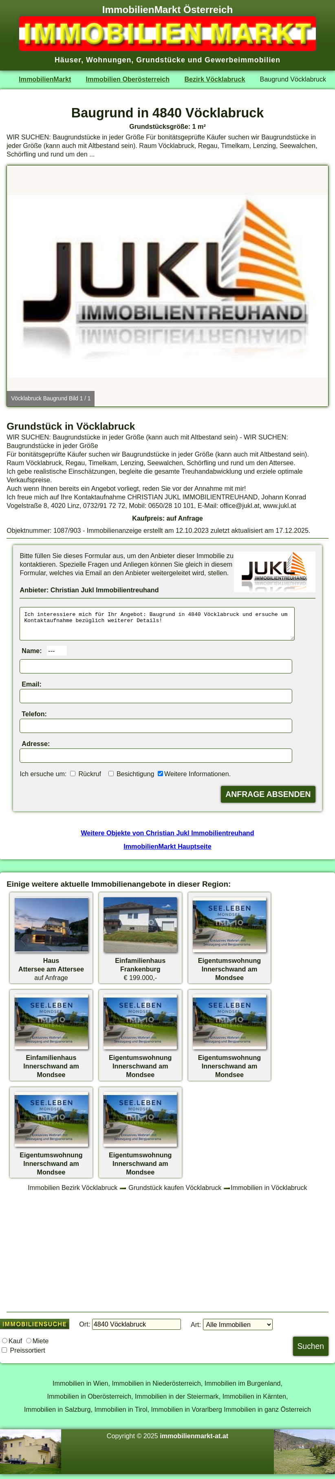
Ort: (84, 1329)
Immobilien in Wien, (81, 1388)
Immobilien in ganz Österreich (267, 1414)
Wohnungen (108, 60)
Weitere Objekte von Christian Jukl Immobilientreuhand (167, 837)
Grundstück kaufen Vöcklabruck (174, 1192)
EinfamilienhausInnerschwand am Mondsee (51, 1071)
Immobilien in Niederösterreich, (157, 1388)
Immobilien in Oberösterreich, (90, 1401)
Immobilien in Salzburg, (58, 1414)
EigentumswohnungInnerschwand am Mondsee (229, 974)
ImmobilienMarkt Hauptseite (167, 851)
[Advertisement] (167, 1256)
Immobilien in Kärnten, (255, 1401)
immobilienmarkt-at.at (194, 1440)
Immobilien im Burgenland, (243, 1388)
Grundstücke (160, 60)
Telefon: (34, 718)
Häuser (68, 60)
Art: (196, 1329)
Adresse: (36, 748)
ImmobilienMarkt (45, 79)
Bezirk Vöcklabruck (214, 79)
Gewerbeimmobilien (242, 60)
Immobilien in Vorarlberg (186, 1414)
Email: (32, 689)
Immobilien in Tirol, (121, 1414)
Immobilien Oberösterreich (128, 79)
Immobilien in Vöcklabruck (269, 1192)
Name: (32, 655)
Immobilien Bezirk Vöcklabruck (72, 1192)
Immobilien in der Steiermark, (177, 1401)
